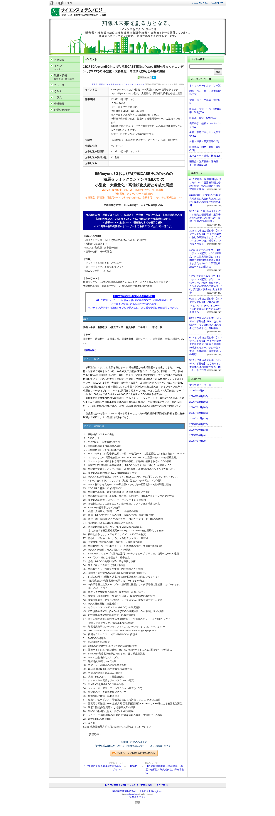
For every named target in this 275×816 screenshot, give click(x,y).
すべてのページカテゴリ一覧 (205, 85)
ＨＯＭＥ (59, 59)
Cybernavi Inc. (132, 794)
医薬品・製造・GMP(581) (203, 117)
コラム (58, 97)
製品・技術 (66, 77)
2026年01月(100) (198, 407)
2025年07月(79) (198, 440)
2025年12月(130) (198, 413)
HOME (133, 766)
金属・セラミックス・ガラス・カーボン (127, 84)
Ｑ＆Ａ (58, 91)
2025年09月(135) (198, 429)
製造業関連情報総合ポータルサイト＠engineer (137, 791)
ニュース (59, 85)
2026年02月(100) (198, 401)
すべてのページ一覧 (200, 385)
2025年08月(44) (198, 435)
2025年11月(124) (198, 418)
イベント (66, 67)
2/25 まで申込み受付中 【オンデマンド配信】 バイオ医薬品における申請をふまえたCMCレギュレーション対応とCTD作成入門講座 (205, 237)
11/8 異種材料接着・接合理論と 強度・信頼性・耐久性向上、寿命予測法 (165, 769)
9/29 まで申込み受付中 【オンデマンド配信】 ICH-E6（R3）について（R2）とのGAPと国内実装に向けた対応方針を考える (205, 305)
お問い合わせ (62, 109)
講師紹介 (90, 350)
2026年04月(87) (198, 390)
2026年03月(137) (198, 396)
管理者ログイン (137, 797)
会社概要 (59, 103)
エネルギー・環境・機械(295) (205, 155)
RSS (137, 802)
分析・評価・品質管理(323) (204, 141)
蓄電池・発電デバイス (101, 84)
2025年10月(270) (198, 424)
